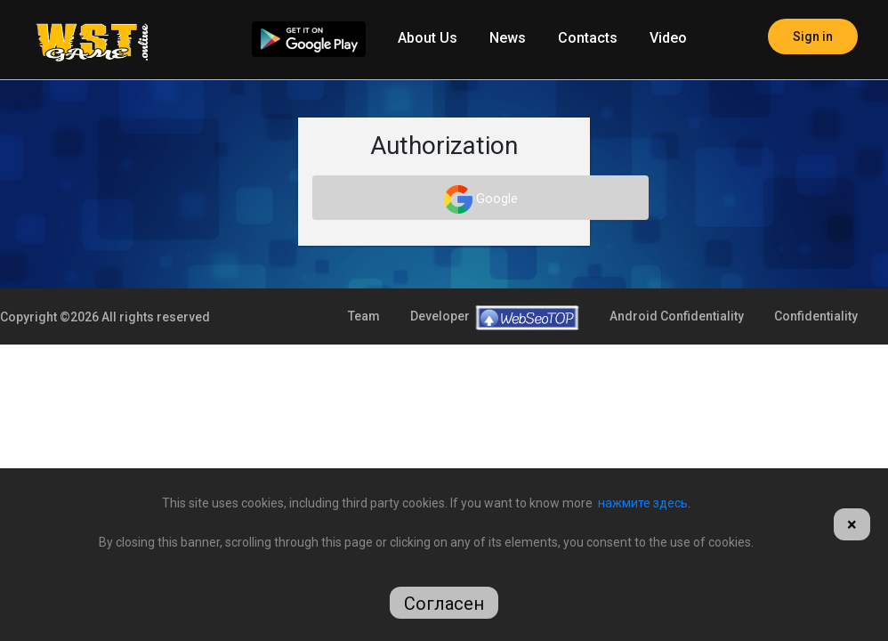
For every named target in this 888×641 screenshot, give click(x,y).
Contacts (588, 37)
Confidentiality (816, 412)
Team (364, 412)
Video (668, 37)
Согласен (444, 603)
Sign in (813, 36)
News (507, 37)
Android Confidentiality (676, 412)
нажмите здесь (643, 503)
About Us (427, 37)
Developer (494, 413)
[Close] (852, 524)
